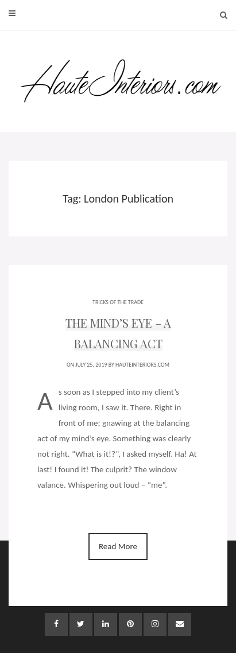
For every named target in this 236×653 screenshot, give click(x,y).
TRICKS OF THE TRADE (118, 302)
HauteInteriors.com (142, 364)
